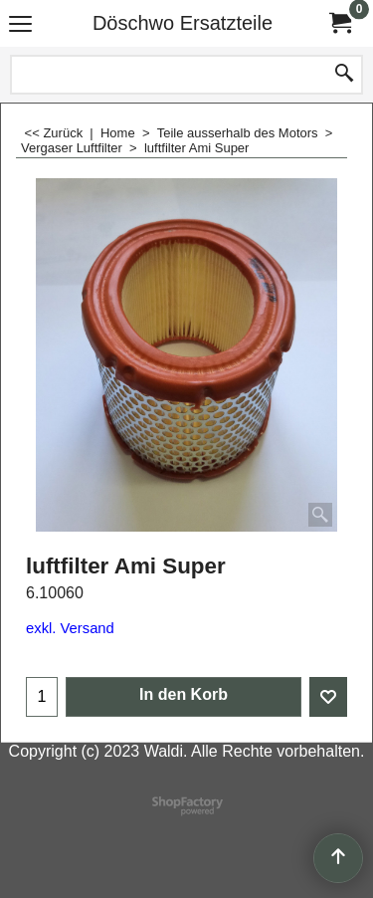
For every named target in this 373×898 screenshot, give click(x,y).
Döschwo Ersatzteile (183, 23)
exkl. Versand (70, 628)
